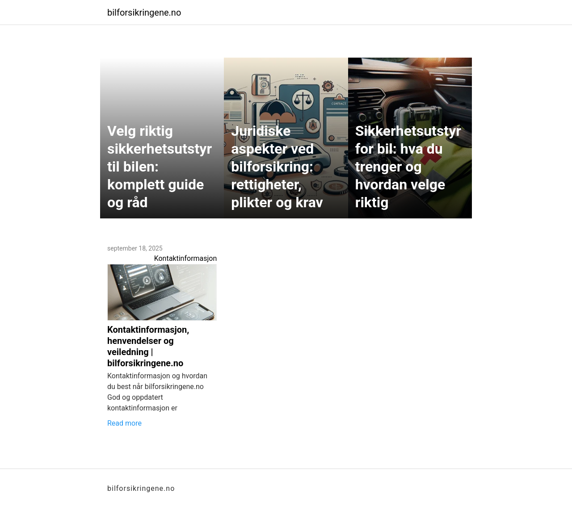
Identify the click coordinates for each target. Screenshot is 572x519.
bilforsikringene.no (144, 12)
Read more (124, 423)
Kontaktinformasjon (185, 258)
